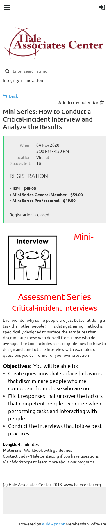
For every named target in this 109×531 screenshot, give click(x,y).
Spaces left (20, 163)
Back (13, 96)
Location (23, 157)
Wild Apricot (53, 523)
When (25, 144)
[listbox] (82, 102)
